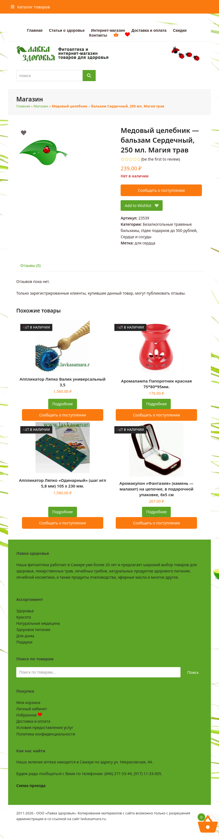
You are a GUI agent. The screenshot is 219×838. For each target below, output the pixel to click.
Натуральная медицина (38, 623)
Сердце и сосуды (136, 236)
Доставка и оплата (33, 721)
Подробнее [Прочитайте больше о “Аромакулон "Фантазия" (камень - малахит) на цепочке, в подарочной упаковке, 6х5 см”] (156, 511)
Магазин (41, 106)
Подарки (24, 642)
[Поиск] (89, 75)
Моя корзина (28, 702)
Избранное (29, 715)
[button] (30, 6)
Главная (23, 106)
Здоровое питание (33, 629)
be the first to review (160, 159)
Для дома (25, 635)
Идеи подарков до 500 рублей (169, 230)
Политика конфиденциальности (45, 734)
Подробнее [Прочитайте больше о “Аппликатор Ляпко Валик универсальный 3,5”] (62, 403)
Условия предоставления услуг (44, 727)
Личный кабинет (31, 708)
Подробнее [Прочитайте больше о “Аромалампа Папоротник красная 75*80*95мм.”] (156, 403)
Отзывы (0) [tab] (30, 265)
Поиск (193, 672)
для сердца (145, 243)
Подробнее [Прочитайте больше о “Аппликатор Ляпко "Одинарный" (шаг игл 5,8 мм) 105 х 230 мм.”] (62, 511)
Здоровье (25, 610)
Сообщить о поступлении (161, 190)
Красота (23, 617)
